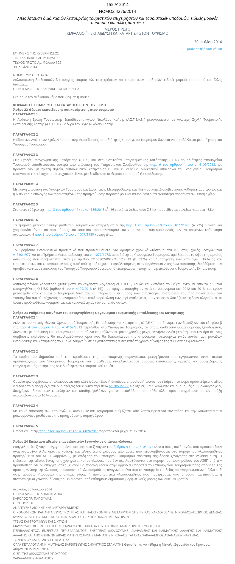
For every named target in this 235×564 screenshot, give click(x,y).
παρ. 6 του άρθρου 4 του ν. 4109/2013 (182, 164)
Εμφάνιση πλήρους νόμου (203, 49)
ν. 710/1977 (22, 254)
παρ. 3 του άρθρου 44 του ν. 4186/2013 (74, 209)
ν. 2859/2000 (119, 386)
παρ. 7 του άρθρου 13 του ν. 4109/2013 (68, 431)
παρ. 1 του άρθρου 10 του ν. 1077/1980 (158, 225)
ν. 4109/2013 (82, 288)
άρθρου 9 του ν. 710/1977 (132, 446)
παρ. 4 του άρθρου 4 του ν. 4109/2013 (51, 327)
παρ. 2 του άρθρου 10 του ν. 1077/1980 (64, 234)
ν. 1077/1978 (100, 254)
